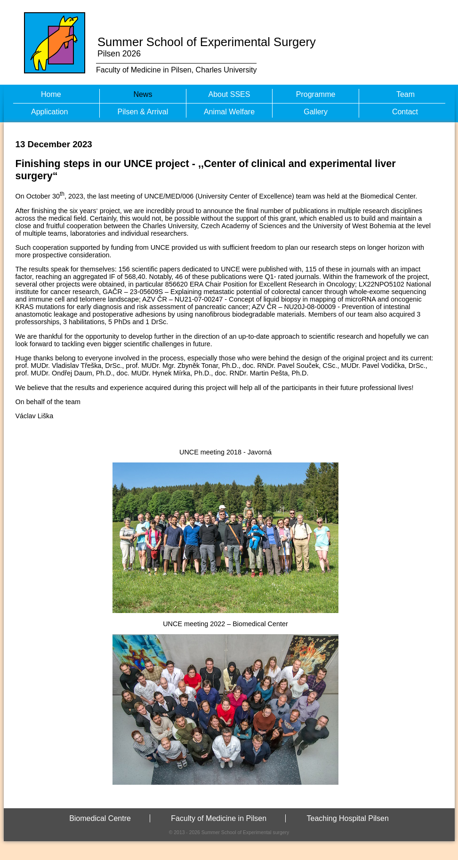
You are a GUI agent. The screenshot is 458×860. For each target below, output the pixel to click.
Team (405, 94)
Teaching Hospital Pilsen (348, 818)
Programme (316, 94)
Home (51, 94)
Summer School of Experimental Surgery (206, 41)
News (142, 94)
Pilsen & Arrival (143, 112)
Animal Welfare (229, 112)
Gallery (316, 112)
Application (49, 112)
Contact (405, 112)
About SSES (229, 94)
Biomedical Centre (100, 818)
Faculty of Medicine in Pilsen (218, 818)
